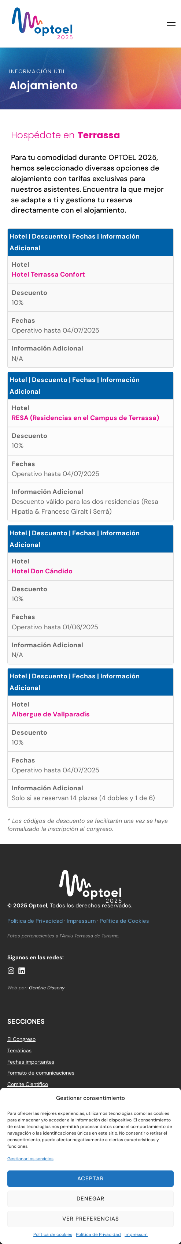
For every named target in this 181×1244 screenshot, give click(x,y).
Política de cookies (52, 1234)
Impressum (136, 1234)
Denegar (90, 1198)
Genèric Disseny (46, 988)
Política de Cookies (124, 921)
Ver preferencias (90, 1218)
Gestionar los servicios (30, 1159)
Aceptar (90, 1178)
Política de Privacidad (98, 1234)
